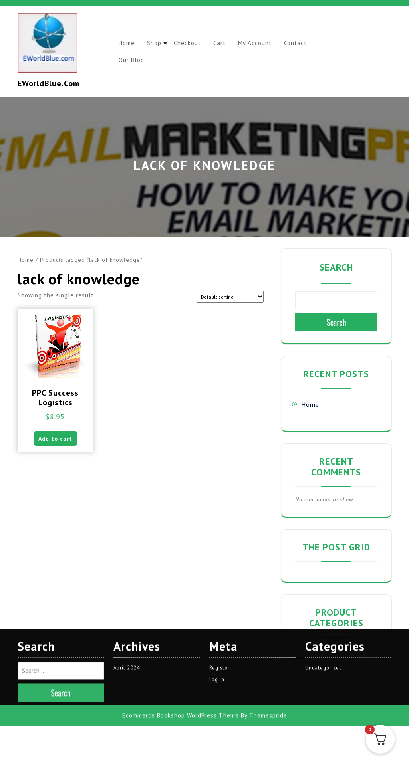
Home (127, 43)
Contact (304, 43)
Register (219, 610)
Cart (225, 43)
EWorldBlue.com (48, 83)
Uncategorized (324, 610)
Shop (156, 43)
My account (262, 43)
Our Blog (132, 60)
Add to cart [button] (55, 439)
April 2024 (126, 610)
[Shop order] (230, 297)
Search (336, 267)
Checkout (191, 43)
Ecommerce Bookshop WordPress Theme (180, 658)
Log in (217, 622)
